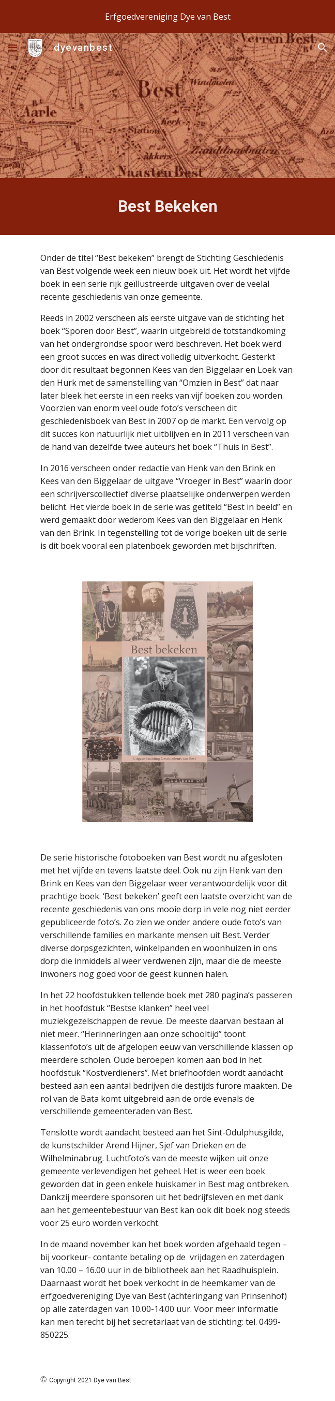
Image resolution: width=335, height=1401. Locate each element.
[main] (167, 207)
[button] (12, 47)
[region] (167, 16)
